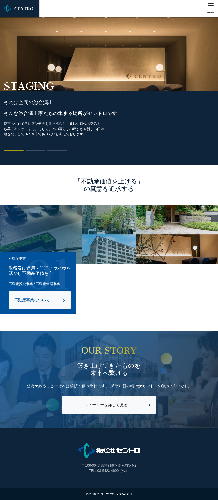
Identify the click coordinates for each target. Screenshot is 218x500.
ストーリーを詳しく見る (106, 405)
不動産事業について (32, 300)
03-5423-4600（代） (113, 471)
